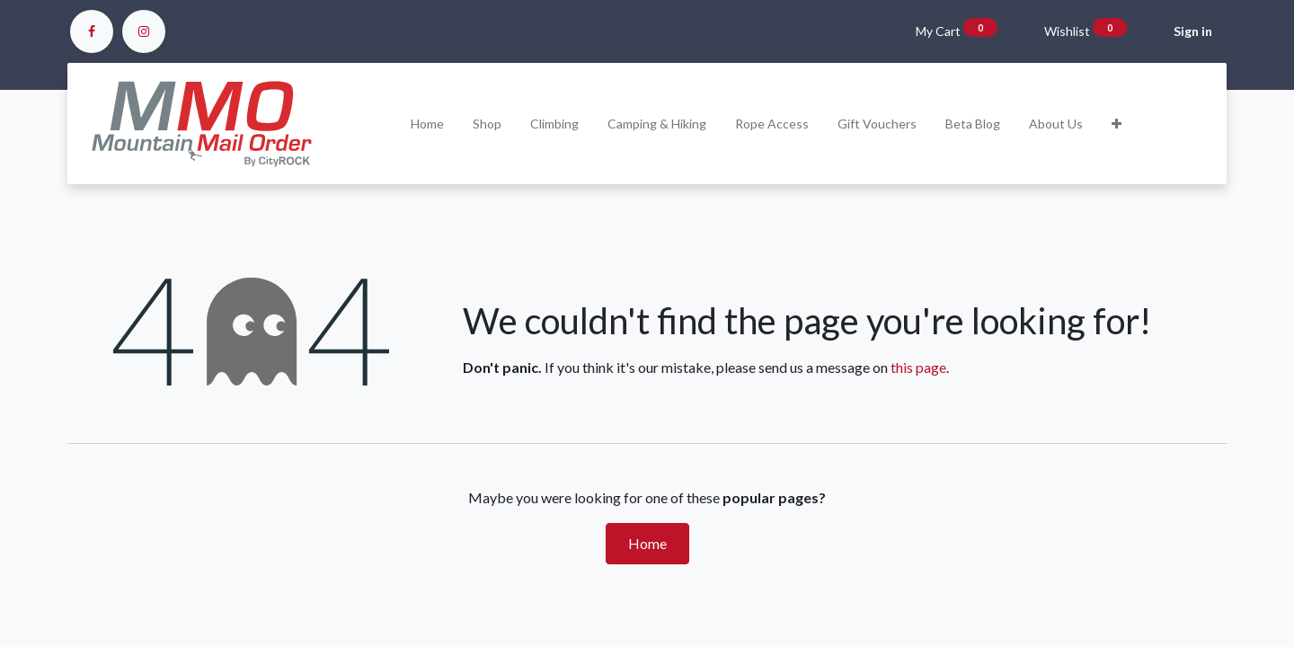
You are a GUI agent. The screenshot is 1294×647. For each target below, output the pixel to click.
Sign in (1193, 31)
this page (918, 367)
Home (647, 543)
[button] (1116, 123)
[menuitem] (427, 123)
